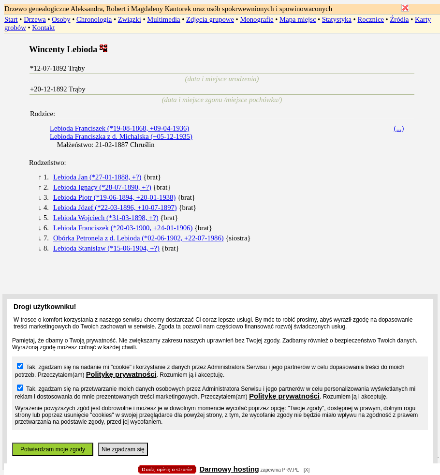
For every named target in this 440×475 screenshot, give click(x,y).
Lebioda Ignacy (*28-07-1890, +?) (102, 187)
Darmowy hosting (229, 469)
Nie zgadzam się (123, 449)
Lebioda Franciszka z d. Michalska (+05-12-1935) (121, 136)
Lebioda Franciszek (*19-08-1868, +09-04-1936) (119, 128)
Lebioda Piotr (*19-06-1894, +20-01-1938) (114, 197)
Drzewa (35, 19)
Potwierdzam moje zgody (52, 449)
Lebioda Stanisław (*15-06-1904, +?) (106, 248)
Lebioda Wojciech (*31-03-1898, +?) (106, 218)
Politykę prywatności (121, 374)
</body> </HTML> (220, 48)
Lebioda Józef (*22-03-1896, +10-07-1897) (115, 207)
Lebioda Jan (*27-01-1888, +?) (97, 177)
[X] (306, 470)
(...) (399, 128)
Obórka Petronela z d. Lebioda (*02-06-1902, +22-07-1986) (138, 238)
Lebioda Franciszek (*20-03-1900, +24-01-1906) (122, 228)
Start (11, 19)
